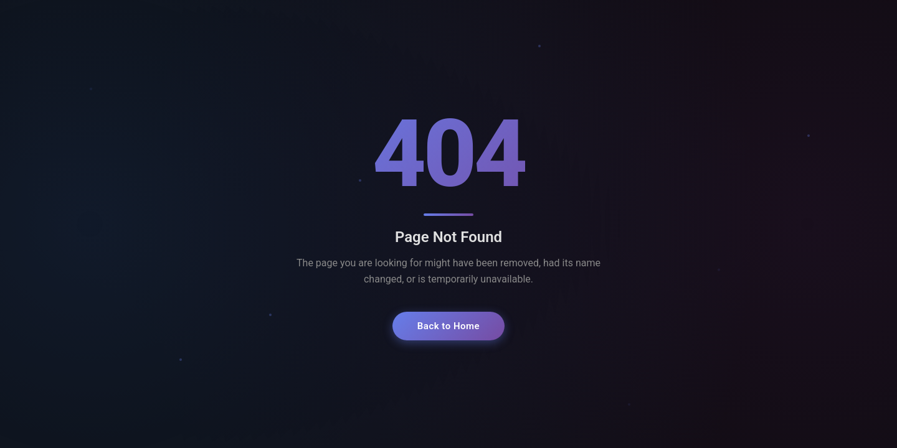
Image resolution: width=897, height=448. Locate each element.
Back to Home (448, 326)
